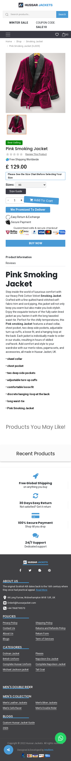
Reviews (11, 263)
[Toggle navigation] (8, 34)
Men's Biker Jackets (46, 702)
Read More (41, 590)
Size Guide (15, 191)
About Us (8, 633)
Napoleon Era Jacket (47, 658)
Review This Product (36, 154)
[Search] (35, 14)
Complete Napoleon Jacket (51, 664)
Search (62, 14)
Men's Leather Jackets (15, 702)
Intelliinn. (49, 750)
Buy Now (35, 243)
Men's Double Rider (46, 708)
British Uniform (11, 658)
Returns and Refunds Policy (51, 628)
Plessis (39, 653)
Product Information (19, 257)
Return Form (42, 633)
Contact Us (9, 628)
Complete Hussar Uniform (17, 664)
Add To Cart (41, 200)
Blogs (6, 638)
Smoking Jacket (34, 41)
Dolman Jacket (11, 653)
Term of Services (45, 638)
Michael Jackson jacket (16, 669)
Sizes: (10, 184)
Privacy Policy (10, 622)
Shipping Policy (44, 622)
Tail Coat (40, 669)
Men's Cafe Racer (12, 708)
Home (9, 41)
